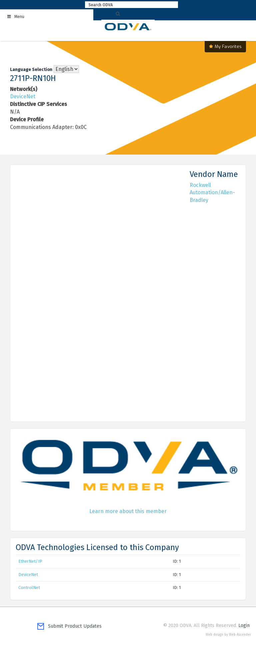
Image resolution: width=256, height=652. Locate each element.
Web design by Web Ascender (228, 635)
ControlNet (29, 587)
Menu (15, 16)
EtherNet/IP (30, 561)
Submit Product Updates (69, 626)
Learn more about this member (128, 511)
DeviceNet (22, 96)
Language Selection (31, 69)
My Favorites (225, 46)
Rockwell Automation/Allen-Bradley (212, 193)
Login (244, 625)
